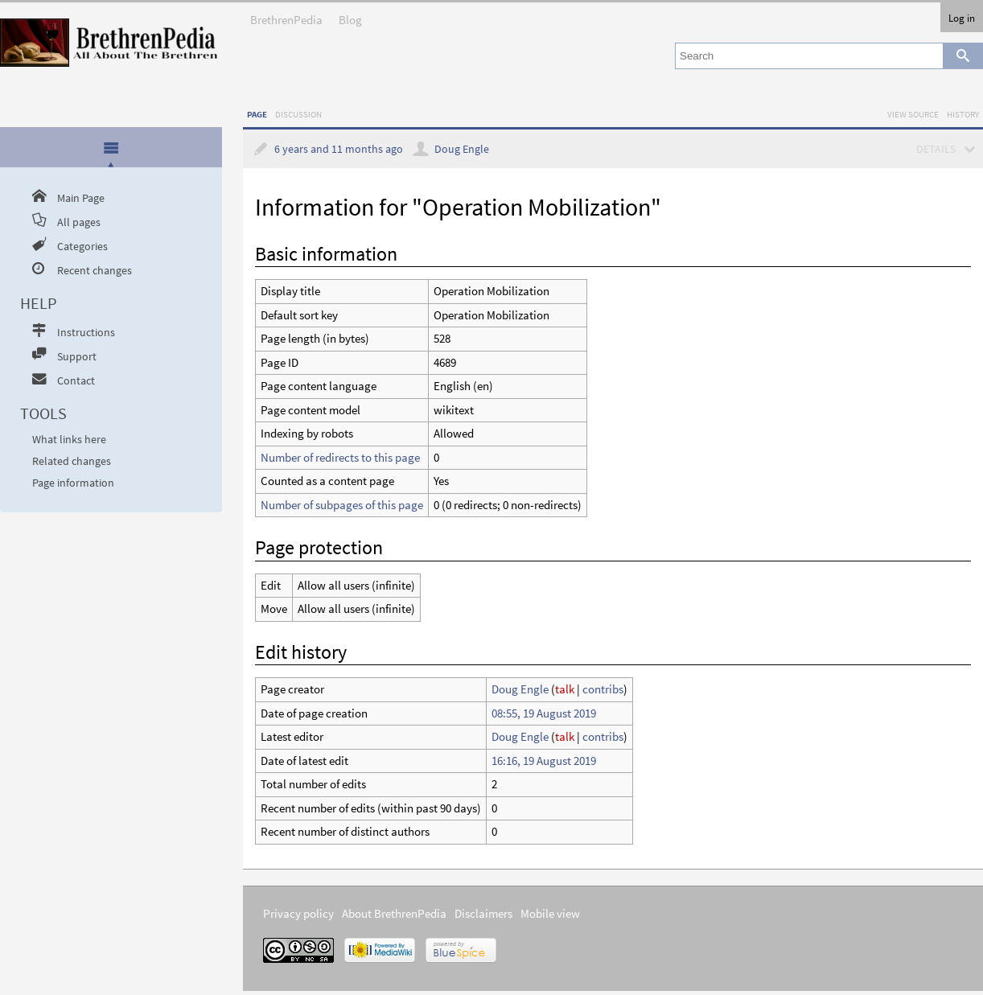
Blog (350, 14)
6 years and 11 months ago (338, 149)
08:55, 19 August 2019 (544, 713)
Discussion (298, 114)
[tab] (111, 148)
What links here (69, 439)
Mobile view (550, 913)
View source (913, 114)
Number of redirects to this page (340, 457)
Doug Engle (461, 149)
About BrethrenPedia (394, 913)
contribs (602, 689)
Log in (961, 17)
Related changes (71, 461)
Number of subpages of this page (342, 504)
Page (257, 114)
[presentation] (111, 147)
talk (564, 689)
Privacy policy (298, 913)
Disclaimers (483, 913)
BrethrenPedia (286, 14)
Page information (73, 483)
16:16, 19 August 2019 (544, 760)
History (963, 114)
